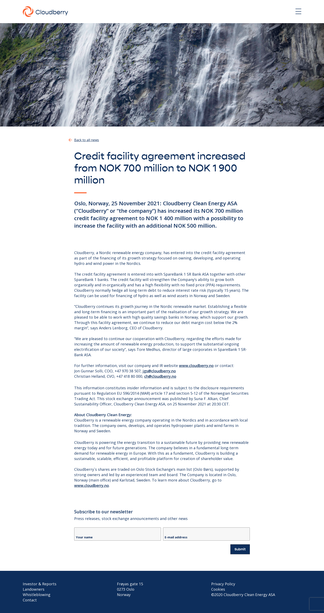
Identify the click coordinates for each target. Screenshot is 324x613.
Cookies (218, 589)
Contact (30, 599)
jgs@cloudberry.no (159, 370)
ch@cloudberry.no (160, 376)
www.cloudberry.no (196, 365)
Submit (240, 549)
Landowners (33, 589)
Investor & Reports (39, 583)
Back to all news (86, 140)
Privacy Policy (223, 583)
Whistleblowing (36, 594)
